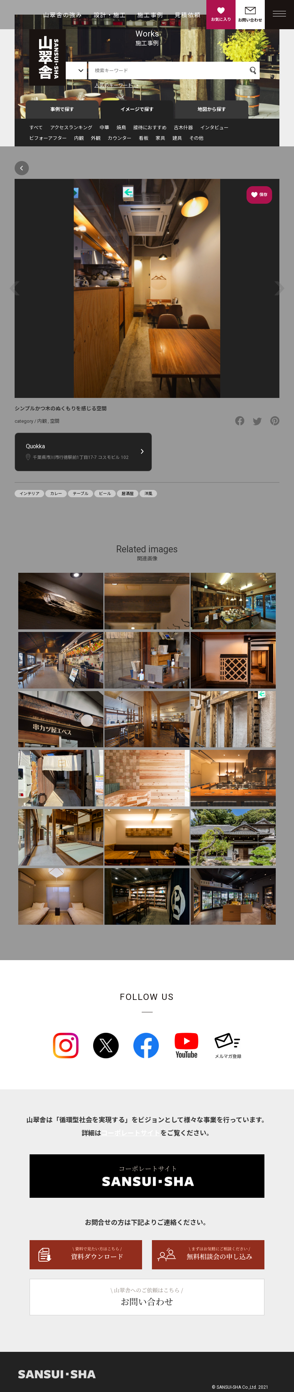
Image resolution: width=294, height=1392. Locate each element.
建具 (177, 140)
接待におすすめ (150, 130)
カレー (56, 496)
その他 (196, 140)
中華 (104, 130)
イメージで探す (137, 112)
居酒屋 (128, 496)
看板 (143, 140)
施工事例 (150, 15)
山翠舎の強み (63, 15)
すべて (36, 130)
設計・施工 (109, 15)
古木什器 (183, 130)
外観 (95, 140)
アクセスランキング (71, 130)
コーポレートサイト (130, 1136)
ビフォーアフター (48, 140)
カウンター (119, 140)
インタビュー (214, 130)
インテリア (29, 496)
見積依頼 (188, 15)
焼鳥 (121, 130)
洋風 (148, 496)
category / (26, 423)
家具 (160, 140)
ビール (105, 496)
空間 (55, 423)
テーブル (80, 496)
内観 (79, 140)
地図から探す (212, 112)
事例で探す (62, 112)
